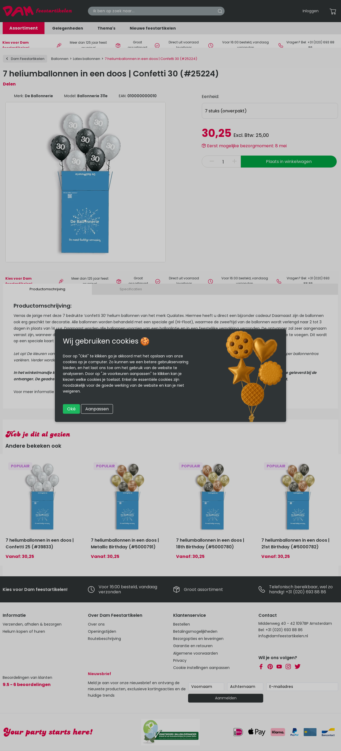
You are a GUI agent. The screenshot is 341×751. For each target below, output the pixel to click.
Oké (71, 409)
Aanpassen (97, 409)
